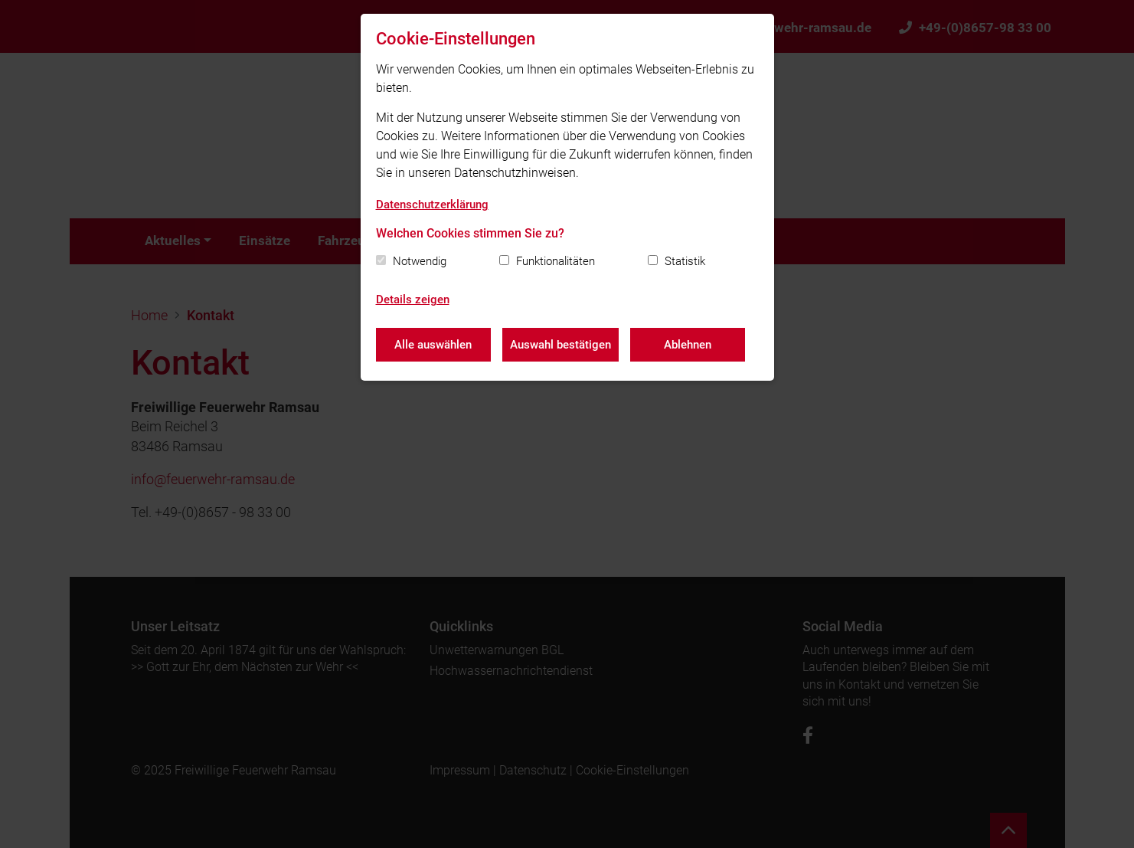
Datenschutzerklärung (432, 204)
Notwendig (419, 261)
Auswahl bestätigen (560, 345)
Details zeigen (412, 299)
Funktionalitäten (555, 261)
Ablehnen (687, 345)
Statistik (685, 261)
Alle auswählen (433, 345)
